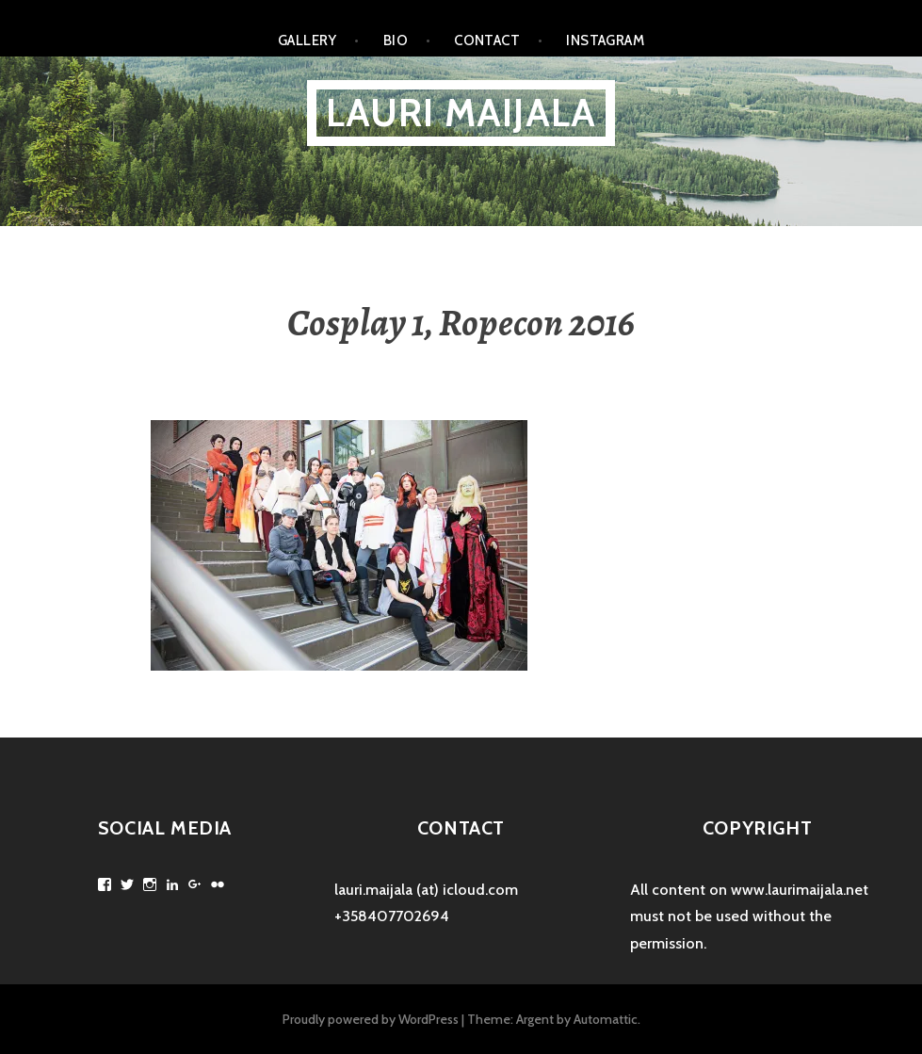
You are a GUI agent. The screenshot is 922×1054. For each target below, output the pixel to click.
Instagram (605, 40)
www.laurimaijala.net (799, 890)
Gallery (307, 40)
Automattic (606, 1019)
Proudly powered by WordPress (371, 1019)
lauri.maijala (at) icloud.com (426, 890)
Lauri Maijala (461, 112)
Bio (395, 40)
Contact (487, 40)
